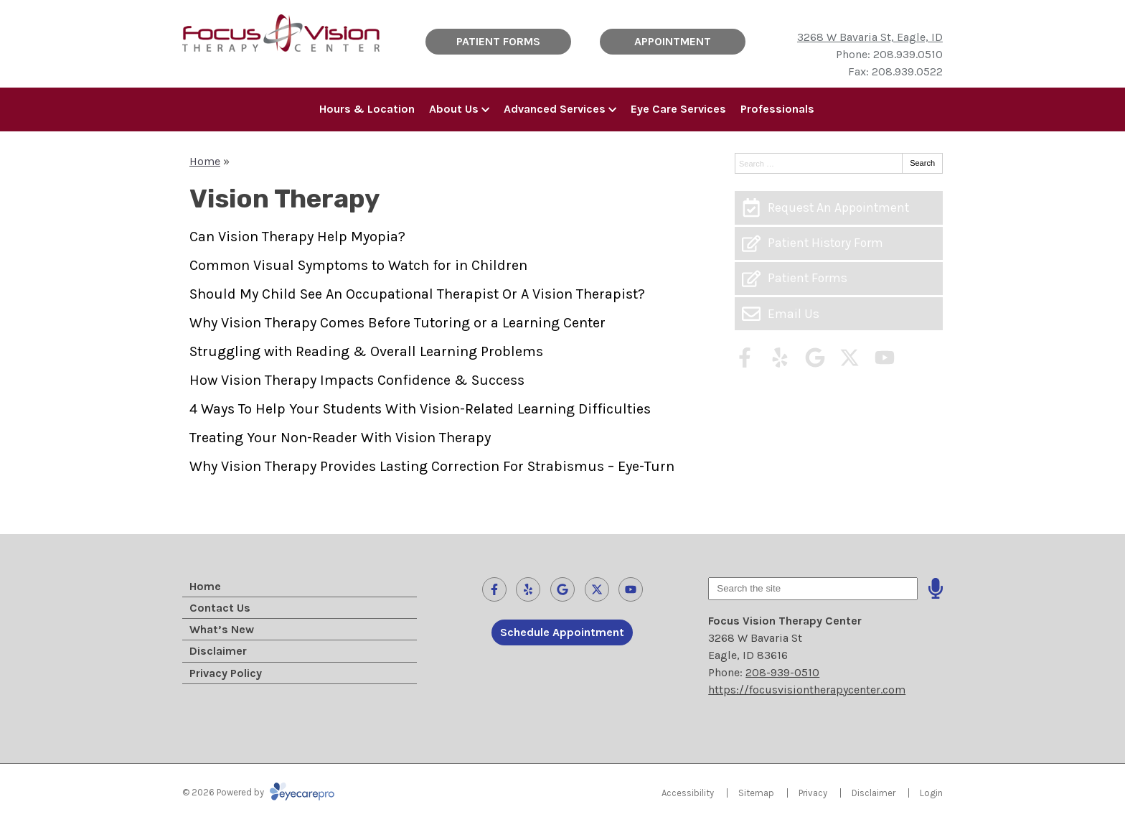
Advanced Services (555, 109)
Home (204, 161)
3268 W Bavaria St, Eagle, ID (870, 37)
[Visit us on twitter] (849, 357)
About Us (454, 109)
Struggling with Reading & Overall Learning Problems (366, 351)
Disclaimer (218, 651)
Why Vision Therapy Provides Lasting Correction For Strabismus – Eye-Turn (431, 466)
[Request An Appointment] (839, 207)
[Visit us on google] (815, 357)
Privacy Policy (225, 673)
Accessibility (688, 793)
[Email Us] (839, 313)
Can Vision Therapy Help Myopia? (297, 236)
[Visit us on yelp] (780, 357)
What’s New (221, 629)
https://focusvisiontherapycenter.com (806, 689)
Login (931, 793)
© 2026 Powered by (258, 792)
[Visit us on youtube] (885, 357)
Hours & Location (367, 109)
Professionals (777, 109)
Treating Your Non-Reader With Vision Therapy (340, 437)
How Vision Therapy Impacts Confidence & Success (356, 380)
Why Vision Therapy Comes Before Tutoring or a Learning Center (397, 322)
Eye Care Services (678, 109)
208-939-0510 (782, 672)
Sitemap (756, 793)
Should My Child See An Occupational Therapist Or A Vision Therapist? (417, 294)
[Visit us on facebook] (745, 357)
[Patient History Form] (839, 243)
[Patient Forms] (839, 278)
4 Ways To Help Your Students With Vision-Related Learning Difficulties (420, 409)
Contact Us (219, 608)
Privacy (813, 793)
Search (922, 163)
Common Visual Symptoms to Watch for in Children (358, 265)
